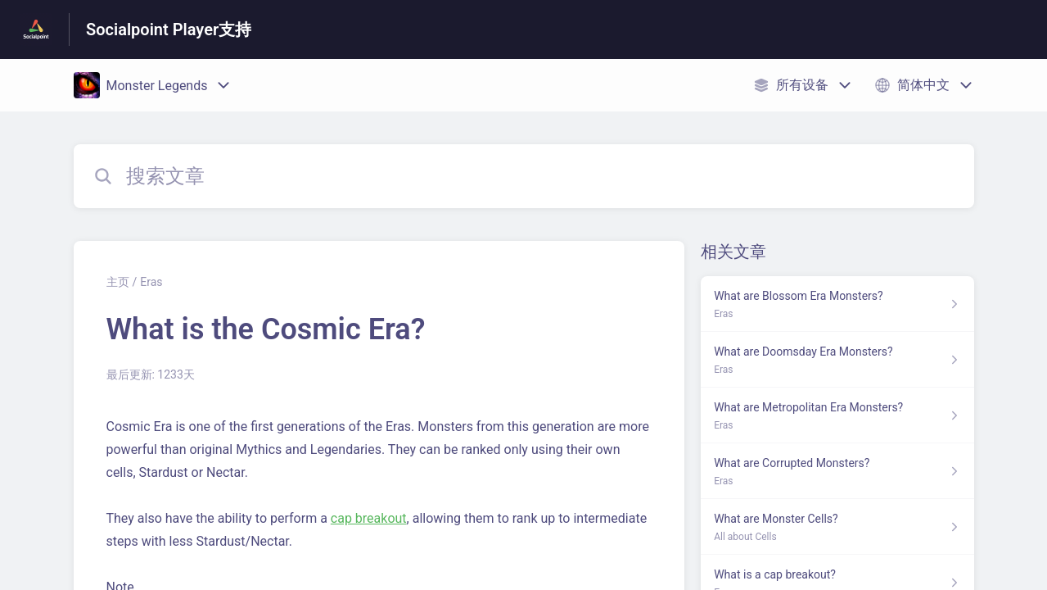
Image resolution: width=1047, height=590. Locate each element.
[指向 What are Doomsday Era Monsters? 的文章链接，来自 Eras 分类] (837, 360)
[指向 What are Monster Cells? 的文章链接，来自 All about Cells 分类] (837, 527)
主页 (117, 281)
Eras (151, 281)
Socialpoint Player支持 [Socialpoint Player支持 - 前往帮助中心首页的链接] (168, 29)
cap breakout (369, 518)
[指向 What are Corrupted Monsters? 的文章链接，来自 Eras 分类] (837, 471)
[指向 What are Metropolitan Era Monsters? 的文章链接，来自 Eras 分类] (837, 415)
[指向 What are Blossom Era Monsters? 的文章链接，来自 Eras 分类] (837, 304)
